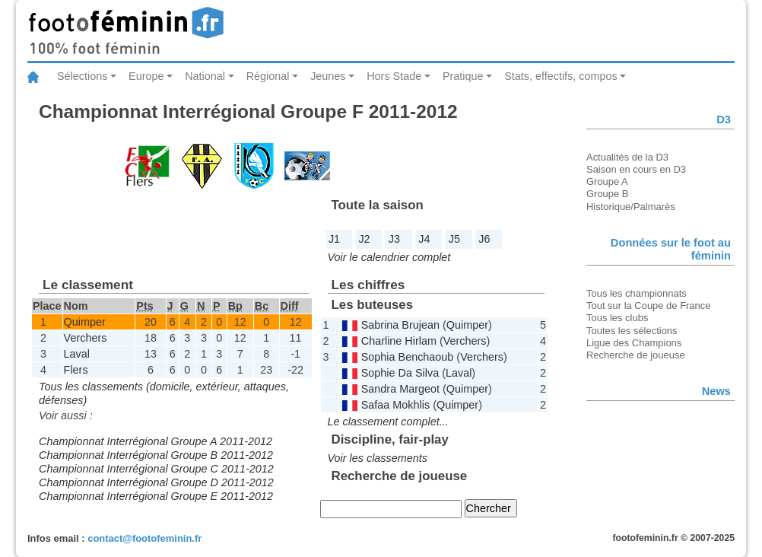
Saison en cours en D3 (636, 169)
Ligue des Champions (633, 343)
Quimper (85, 322)
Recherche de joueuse (635, 355)
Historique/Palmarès (630, 206)
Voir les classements (377, 458)
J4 (424, 239)
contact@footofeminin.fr (144, 538)
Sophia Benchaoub (407, 357)
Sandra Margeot (400, 389)
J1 (334, 239)
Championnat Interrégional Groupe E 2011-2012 (156, 496)
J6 (484, 239)
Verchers (85, 338)
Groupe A (607, 181)
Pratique (463, 76)
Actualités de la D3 (627, 157)
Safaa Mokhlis (395, 405)
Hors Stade (394, 76)
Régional (268, 76)
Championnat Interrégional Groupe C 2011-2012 (156, 469)
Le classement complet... (388, 421)
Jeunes (327, 76)
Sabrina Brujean (400, 325)
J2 (364, 239)
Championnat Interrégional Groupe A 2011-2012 (155, 441)
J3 (394, 239)
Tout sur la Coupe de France (648, 305)
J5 (454, 239)
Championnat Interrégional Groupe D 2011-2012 (156, 482)
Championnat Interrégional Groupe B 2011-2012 (156, 455)
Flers (76, 370)
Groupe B (607, 193)
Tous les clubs (617, 317)
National (205, 76)
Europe (146, 76)
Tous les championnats (636, 293)
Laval (77, 354)
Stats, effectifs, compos (561, 76)
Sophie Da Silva (400, 373)
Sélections (82, 76)
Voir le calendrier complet (389, 257)
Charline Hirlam (399, 341)
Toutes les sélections (632, 330)
